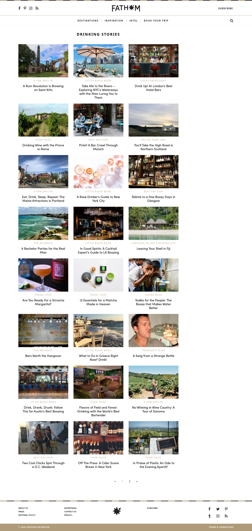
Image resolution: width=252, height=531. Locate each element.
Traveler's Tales (153, 350)
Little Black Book (98, 80)
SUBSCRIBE (152, 508)
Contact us (70, 511)
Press (21, 511)
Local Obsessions (153, 80)
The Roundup (43, 243)
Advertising (70, 508)
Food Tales (43, 139)
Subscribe (225, 8)
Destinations (88, 20)
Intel (134, 20)
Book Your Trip (156, 20)
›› (137, 481)
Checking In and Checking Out (153, 243)
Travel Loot (43, 294)
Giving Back (153, 294)
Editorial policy (27, 515)
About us (23, 508)
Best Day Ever (98, 139)
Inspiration (114, 20)
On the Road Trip (153, 139)
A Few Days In (43, 80)
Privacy (68, 515)
